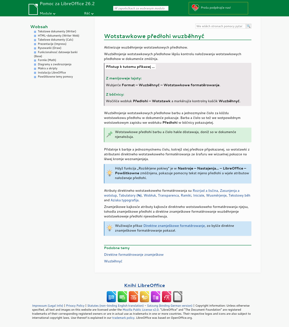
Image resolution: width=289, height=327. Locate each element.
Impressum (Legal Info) (47, 305)
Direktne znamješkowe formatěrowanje (174, 225)
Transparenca (168, 195)
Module (46, 13)
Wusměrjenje (216, 195)
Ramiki (186, 195)
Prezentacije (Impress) (52, 44)
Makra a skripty (47, 68)
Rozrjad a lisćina (205, 190)
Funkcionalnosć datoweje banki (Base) (56, 54)
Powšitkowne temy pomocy (55, 76)
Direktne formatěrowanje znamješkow (134, 254)
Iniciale (198, 195)
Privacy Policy (75, 305)
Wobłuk (150, 195)
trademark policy (123, 318)
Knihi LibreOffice (144, 285)
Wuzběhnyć (113, 261)
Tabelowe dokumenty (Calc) (55, 40)
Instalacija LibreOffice (52, 72)
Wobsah (39, 26)
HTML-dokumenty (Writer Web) (58, 35)
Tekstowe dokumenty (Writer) (57, 31)
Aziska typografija (125, 200)
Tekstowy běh (239, 195)
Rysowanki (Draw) (49, 48)
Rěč (87, 13)
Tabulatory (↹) (130, 195)
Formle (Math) (47, 60)
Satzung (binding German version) (170, 305)
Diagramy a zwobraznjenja (54, 64)
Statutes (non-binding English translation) (115, 305)
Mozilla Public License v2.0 (141, 310)
